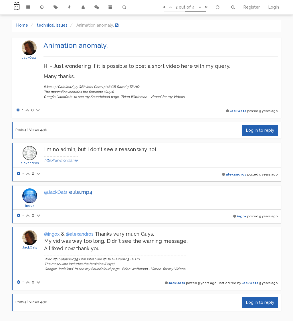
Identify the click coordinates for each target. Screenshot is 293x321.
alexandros (30, 163)
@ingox (52, 234)
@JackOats (56, 192)
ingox (29, 206)
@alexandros (80, 234)
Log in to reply (260, 130)
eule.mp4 (80, 192)
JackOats (29, 58)
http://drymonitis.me (61, 160)
